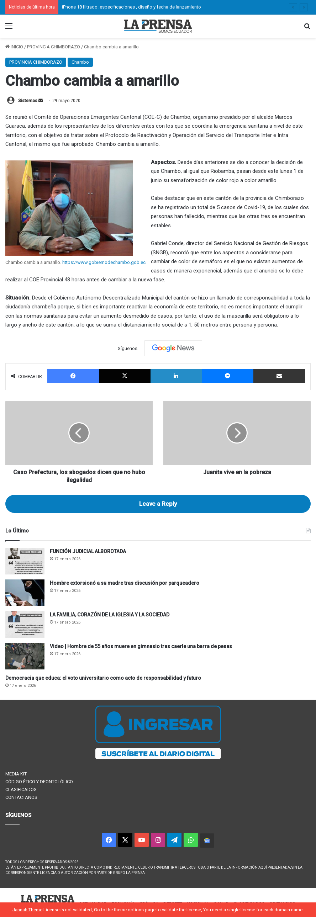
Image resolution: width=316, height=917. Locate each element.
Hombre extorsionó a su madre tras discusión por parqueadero (124, 583)
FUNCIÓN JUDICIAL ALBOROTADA (88, 551)
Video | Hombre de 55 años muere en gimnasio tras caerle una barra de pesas (141, 646)
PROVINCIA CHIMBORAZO (53, 46)
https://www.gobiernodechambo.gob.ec (104, 262)
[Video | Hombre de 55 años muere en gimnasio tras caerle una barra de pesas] (24, 656)
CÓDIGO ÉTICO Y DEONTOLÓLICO (39, 781)
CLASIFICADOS (21, 789)
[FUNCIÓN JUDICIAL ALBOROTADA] (24, 561)
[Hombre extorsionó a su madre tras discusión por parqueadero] (24, 592)
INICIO (14, 46)
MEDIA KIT (16, 773)
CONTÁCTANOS (21, 797)
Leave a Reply (158, 503)
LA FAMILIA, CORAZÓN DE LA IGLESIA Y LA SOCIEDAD (109, 614)
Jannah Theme (27, 909)
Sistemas (27, 100)
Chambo (80, 62)
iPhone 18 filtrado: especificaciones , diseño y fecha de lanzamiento (131, 7)
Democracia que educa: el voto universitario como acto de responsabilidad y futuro (103, 678)
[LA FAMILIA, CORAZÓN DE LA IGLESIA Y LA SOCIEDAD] (24, 624)
